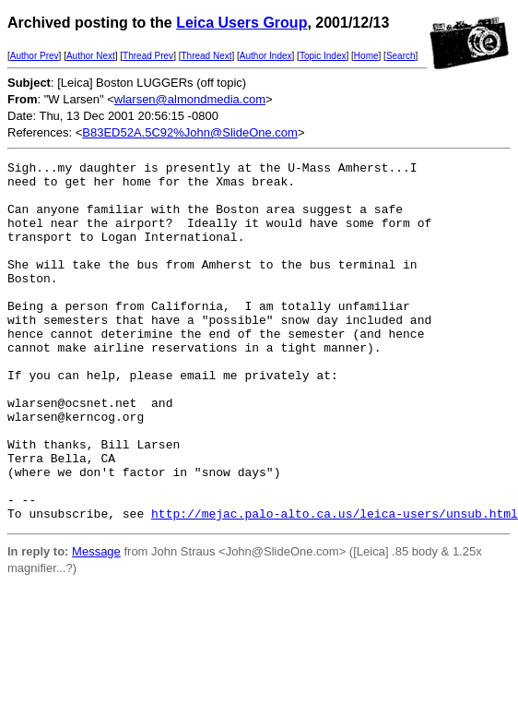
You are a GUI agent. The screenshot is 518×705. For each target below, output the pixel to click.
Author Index (266, 56)
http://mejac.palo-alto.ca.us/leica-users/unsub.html (334, 585)
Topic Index (323, 56)
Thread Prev (148, 56)
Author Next (90, 56)
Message (96, 623)
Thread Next (206, 56)
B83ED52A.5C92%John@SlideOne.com (190, 132)
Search (401, 56)
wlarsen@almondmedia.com (189, 99)
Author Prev (34, 56)
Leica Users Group (241, 22)
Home (366, 56)
